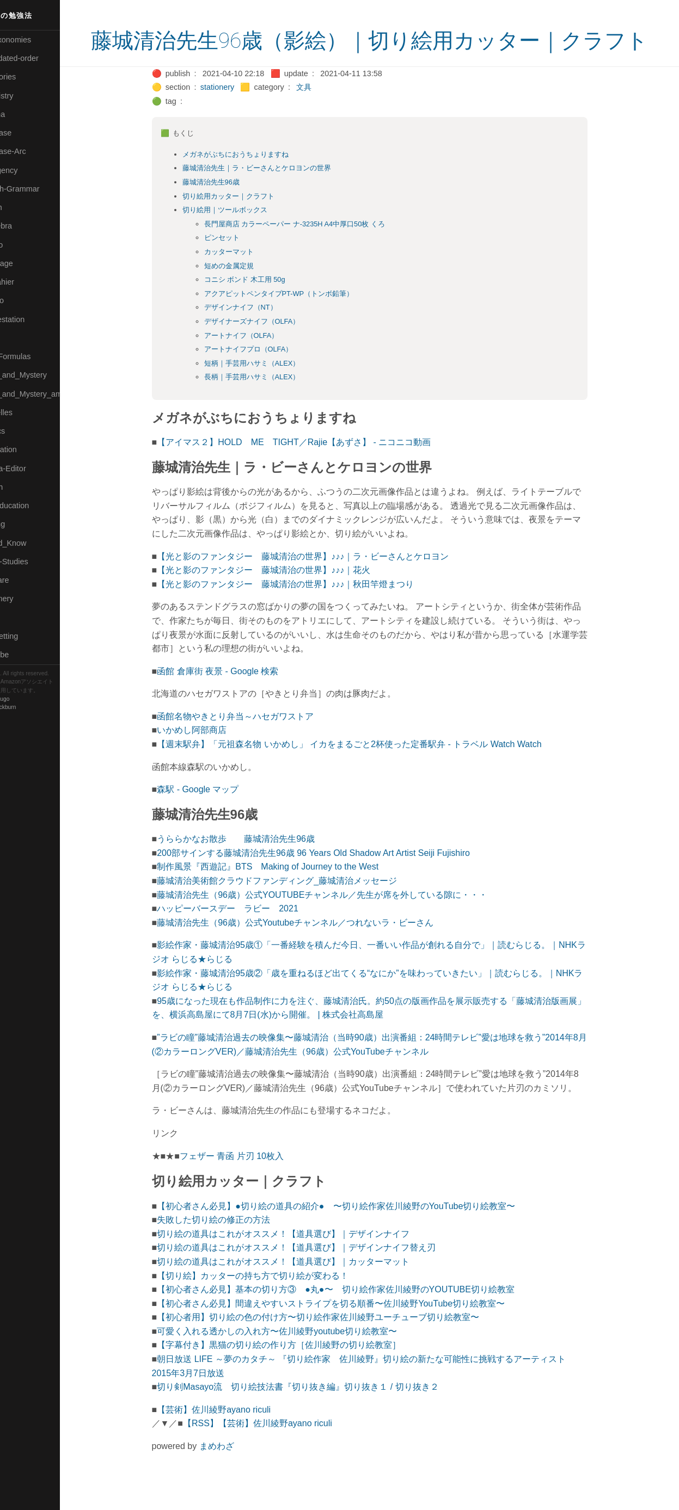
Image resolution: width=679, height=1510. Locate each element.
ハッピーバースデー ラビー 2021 (246, 937)
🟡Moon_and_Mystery (44, 375)
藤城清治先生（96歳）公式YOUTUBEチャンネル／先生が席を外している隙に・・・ (340, 924)
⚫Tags (18, 617)
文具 (322, 116)
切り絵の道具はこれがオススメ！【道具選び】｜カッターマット (301, 1291)
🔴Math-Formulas (36, 356)
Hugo (39, 699)
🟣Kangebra (26, 225)
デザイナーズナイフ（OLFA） (270, 351)
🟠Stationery (27, 598)
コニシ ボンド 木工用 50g (262, 309)
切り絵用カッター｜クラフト (246, 225)
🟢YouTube (25, 654)
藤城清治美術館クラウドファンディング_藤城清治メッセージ (295, 910)
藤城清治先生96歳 (229, 211)
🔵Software (25, 580)
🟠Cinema (23, 114)
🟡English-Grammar (40, 188)
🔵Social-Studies (35, 561)
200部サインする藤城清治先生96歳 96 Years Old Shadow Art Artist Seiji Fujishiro (331, 882)
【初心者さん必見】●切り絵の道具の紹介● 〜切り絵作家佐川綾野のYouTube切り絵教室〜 (354, 1235)
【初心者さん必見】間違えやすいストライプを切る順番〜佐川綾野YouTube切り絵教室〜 (349, 1333)
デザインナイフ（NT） (258, 336)
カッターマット (247, 281)
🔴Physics (23, 431)
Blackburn (40, 707)
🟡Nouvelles (27, 412)
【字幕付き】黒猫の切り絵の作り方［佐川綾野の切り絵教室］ (297, 1374)
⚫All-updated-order (40, 58)
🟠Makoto (22, 300)
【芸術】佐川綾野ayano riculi (232, 1439)
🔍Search (22, 487)
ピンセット (240, 267)
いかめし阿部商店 (210, 759)
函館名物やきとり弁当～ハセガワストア (253, 745)
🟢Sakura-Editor (34, 468)
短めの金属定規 (247, 295)
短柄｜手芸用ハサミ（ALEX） (270, 393)
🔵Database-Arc (34, 151)
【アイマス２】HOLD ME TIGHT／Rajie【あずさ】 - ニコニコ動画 (312, 471)
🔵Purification (29, 449)
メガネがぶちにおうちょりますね (253, 184)
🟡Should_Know (34, 543)
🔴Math (18, 338)
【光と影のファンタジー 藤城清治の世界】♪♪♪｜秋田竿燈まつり (303, 613)
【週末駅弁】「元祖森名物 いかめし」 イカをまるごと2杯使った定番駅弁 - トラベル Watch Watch (367, 773)
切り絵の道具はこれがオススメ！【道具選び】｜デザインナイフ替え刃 (314, 1276)
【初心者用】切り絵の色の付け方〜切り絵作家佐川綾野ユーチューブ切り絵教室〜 (336, 1346)
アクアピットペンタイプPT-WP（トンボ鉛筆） (297, 323)
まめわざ (234, 1475)
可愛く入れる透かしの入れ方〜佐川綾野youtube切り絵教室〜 (295, 1360)
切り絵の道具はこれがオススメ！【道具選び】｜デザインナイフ (301, 1263)
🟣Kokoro (22, 245)
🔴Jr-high (22, 207)
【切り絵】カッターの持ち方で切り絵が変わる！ (271, 1305)
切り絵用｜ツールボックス (242, 239)
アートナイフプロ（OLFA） (266, 378)
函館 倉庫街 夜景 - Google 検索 (236, 700)
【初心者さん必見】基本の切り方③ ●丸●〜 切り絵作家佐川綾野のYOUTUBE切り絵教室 (354, 1318)
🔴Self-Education (35, 505)
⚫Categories (29, 76)
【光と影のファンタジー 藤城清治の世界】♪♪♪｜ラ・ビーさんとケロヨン (321, 585)
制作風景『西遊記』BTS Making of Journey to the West (286, 896)
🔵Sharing (23, 524)
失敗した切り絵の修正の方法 (232, 1249)
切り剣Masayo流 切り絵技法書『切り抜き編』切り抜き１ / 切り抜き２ (316, 1416)
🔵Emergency (29, 170)
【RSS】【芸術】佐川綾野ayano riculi (276, 1452)
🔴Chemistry (27, 95)
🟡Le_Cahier (28, 282)
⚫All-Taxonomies (36, 39)
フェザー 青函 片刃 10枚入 (250, 1185)
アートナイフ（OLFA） (259, 365)
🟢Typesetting (30, 636)
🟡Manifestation (33, 319)
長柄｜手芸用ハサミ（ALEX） (270, 406)
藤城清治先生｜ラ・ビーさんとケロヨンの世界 (274, 197)
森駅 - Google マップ (216, 818)
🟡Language (27, 263)
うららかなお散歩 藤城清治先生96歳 (254, 868)
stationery (235, 116)
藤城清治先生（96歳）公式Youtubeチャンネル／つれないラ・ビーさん (313, 952)
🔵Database (26, 132)
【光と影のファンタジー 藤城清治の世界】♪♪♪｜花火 (282, 599)
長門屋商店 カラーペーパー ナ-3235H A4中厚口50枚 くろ (312, 253)
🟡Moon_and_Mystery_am (50, 394)
